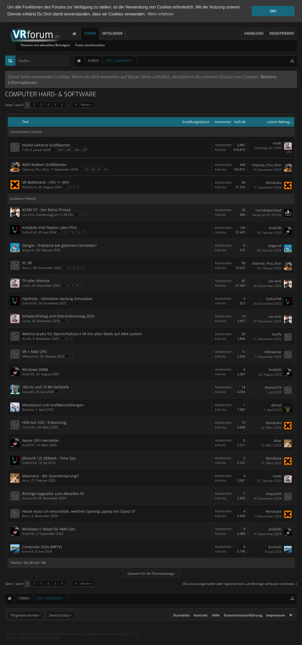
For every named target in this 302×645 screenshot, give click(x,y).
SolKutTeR (29, 232)
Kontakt (201, 624)
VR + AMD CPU (34, 351)
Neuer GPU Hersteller (40, 440)
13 (71, 232)
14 (78, 232)
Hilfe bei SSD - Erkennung (44, 422)
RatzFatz (28, 409)
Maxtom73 (273, 387)
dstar (277, 440)
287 (85, 149)
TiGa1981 (29, 427)
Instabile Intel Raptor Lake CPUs (49, 227)
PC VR (27, 262)
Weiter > (87, 104)
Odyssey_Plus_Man (35, 169)
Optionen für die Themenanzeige (151, 573)
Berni (26, 515)
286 (76, 149)
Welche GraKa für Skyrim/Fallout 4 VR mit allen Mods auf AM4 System (82, 333)
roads (277, 142)
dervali (276, 404)
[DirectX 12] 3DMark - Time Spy (49, 457)
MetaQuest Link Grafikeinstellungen (53, 404)
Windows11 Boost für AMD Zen (48, 528)
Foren (95, 33)
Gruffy (26, 338)
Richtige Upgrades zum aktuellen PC (53, 493)
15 (84, 232)
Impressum (275, 624)
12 (65, 232)
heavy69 (28, 391)
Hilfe (216, 624)
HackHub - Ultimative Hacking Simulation (57, 298)
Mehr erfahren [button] (160, 14)
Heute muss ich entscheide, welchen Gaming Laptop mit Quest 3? (78, 511)
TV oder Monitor (36, 280)
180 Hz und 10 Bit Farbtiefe (45, 386)
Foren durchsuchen (149, 45)
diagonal (28, 250)
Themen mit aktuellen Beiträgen (104, 45)
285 (68, 149)
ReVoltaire (29, 187)
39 (86, 169)
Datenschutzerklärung (243, 624)
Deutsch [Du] (59, 624)
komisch (28, 551)
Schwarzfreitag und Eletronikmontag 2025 (58, 315)
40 (93, 169)
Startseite (181, 624)
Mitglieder (117, 33)
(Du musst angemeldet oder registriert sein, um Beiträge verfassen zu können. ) (240, 583)
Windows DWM (35, 369)
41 (99, 169)
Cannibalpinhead (268, 209)
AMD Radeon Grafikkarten (44, 164)
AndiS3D (275, 227)
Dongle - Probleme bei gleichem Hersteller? (59, 245)
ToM (25, 149)
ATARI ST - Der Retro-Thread (46, 209)
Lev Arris (28, 214)
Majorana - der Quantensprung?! (50, 475)
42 (106, 169)
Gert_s (26, 267)
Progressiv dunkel (24, 624)
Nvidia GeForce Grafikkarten (46, 144)
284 (60, 149)
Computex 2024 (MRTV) (42, 546)
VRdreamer (30, 356)
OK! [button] (273, 11)
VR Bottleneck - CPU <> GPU (45, 182)
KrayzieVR (29, 498)
